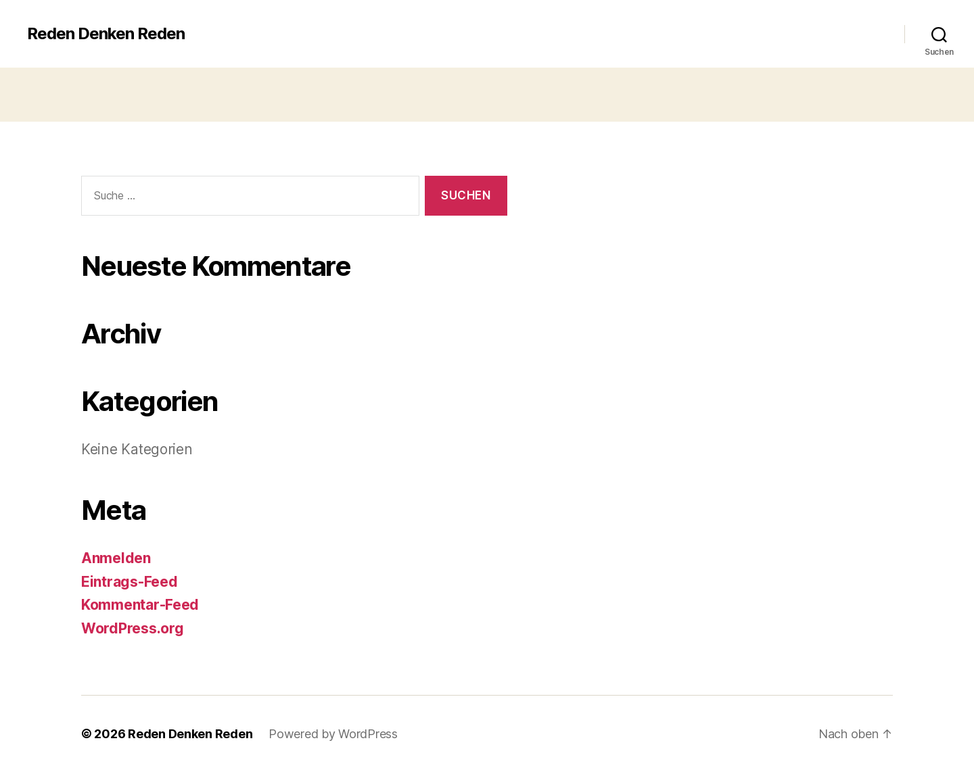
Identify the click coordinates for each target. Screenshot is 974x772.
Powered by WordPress (333, 734)
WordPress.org (132, 628)
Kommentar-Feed (140, 604)
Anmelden (116, 558)
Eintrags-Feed (129, 581)
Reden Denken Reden (106, 34)
